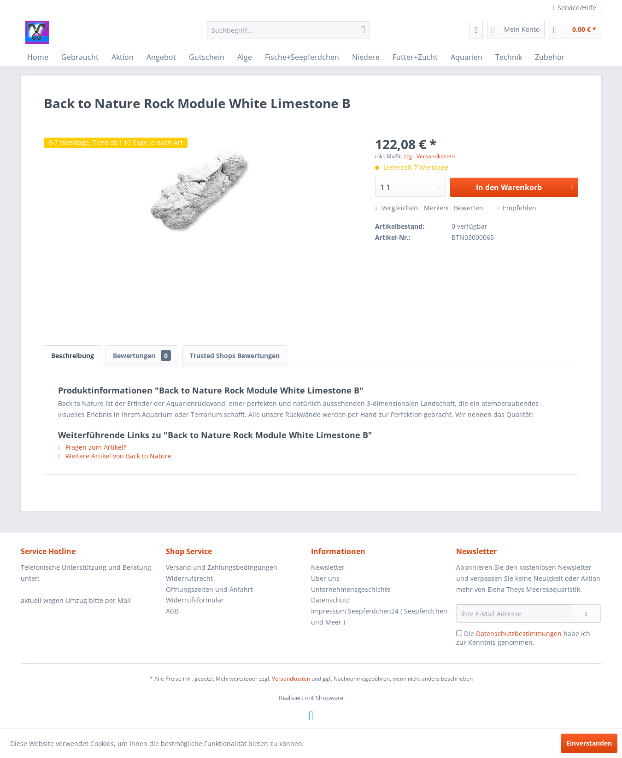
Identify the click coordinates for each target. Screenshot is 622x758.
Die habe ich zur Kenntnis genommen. (523, 638)
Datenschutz (330, 600)
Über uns (325, 578)
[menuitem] (288, 30)
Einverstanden (589, 743)
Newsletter (328, 567)
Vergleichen (396, 207)
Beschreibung (72, 355)
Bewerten (466, 207)
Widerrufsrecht (189, 578)
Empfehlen (516, 207)
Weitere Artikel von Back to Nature (114, 455)
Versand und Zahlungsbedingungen (221, 567)
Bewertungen (142, 355)
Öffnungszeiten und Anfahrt (209, 589)
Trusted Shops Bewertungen (235, 355)
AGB (172, 611)
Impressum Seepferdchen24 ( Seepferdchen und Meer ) (379, 616)
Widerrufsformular (195, 600)
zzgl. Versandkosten (429, 156)
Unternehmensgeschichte (351, 589)
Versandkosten (291, 679)
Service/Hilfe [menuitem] (575, 7)
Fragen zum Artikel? (92, 447)
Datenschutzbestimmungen (519, 633)
